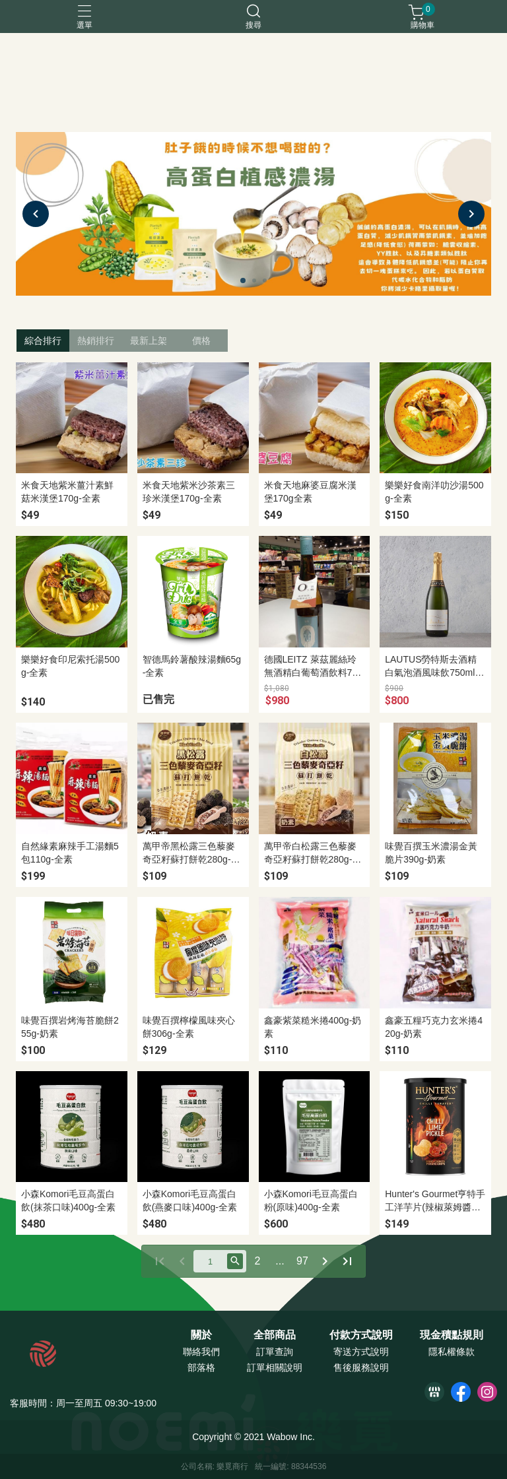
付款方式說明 (361, 1335)
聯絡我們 (201, 1351)
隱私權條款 (451, 1351)
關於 (201, 1335)
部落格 (201, 1367)
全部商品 (275, 1335)
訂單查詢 (274, 1351)
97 (302, 1260)
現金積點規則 (451, 1335)
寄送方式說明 (361, 1351)
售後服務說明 (361, 1367)
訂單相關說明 (274, 1367)
